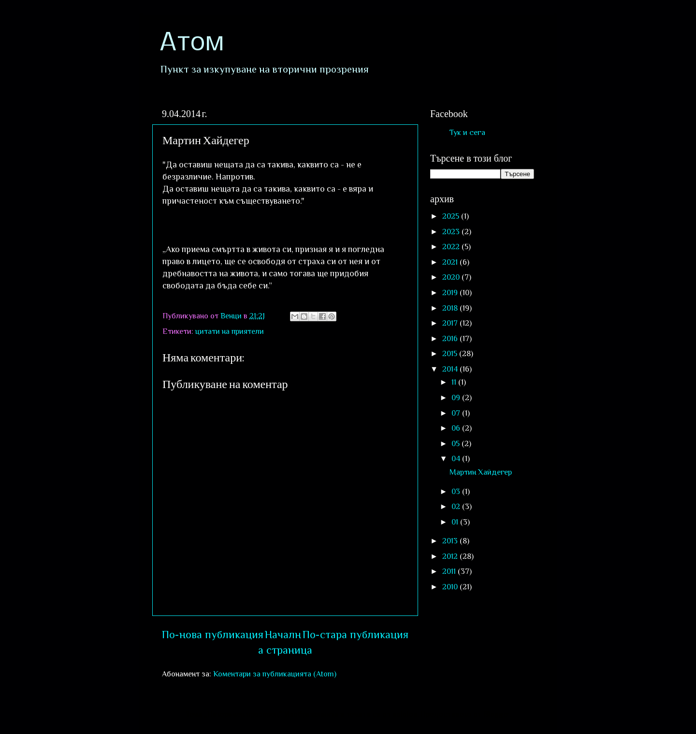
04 (456, 458)
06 (456, 428)
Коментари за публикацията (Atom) (274, 673)
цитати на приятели (229, 331)
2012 (451, 556)
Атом (192, 43)
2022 (452, 246)
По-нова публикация (212, 635)
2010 (451, 586)
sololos (404, 714)
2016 (451, 338)
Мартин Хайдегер (481, 472)
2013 (451, 540)
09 (456, 397)
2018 (451, 308)
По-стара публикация (355, 635)
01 (455, 521)
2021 (451, 262)
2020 (452, 277)
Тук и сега (467, 132)
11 (454, 382)
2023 (452, 231)
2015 (450, 353)
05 (456, 443)
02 (456, 506)
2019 (451, 292)
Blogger (496, 714)
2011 (450, 571)
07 (456, 413)
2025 (451, 216)
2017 (451, 323)
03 (456, 491)
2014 (451, 369)
